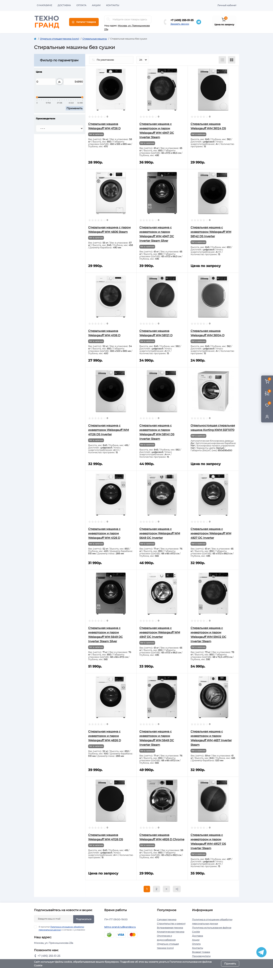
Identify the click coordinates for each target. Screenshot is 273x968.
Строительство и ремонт (171, 923)
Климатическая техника (170, 931)
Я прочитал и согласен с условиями (62, 928)
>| (177, 889)
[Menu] (84, 22)
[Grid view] (231, 60)
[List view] (222, 60)
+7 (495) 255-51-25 (182, 20)
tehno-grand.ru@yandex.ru (120, 927)
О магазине (44, 5)
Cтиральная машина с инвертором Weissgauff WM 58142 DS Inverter (211, 232)
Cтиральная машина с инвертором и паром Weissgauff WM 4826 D (104, 736)
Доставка (64, 5)
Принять (230, 963)
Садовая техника (166, 919)
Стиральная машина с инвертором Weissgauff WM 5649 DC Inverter (159, 533)
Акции (96, 5)
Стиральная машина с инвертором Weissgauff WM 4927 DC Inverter (211, 533)
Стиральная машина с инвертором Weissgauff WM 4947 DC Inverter (159, 632)
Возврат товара (201, 952)
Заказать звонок (179, 24)
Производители (201, 956)
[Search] (108, 19)
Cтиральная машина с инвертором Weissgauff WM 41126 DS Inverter (108, 430)
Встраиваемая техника (170, 927)
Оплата (81, 5)
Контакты (112, 5)
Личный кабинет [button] (226, 5)
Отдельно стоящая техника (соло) (59, 38)
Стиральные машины (94, 38)
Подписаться (83, 919)
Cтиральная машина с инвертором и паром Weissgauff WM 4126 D (104, 533)
